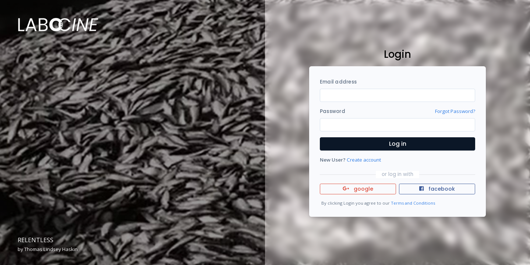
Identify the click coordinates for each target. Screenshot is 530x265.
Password (332, 111)
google (358, 188)
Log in (397, 143)
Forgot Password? (455, 111)
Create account (364, 159)
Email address (338, 81)
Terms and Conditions (413, 203)
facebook (437, 188)
